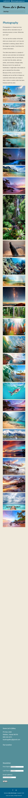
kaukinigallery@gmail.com (11, 739)
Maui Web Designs (13, 793)
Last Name (6, 770)
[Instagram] (16, 790)
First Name (6, 766)
